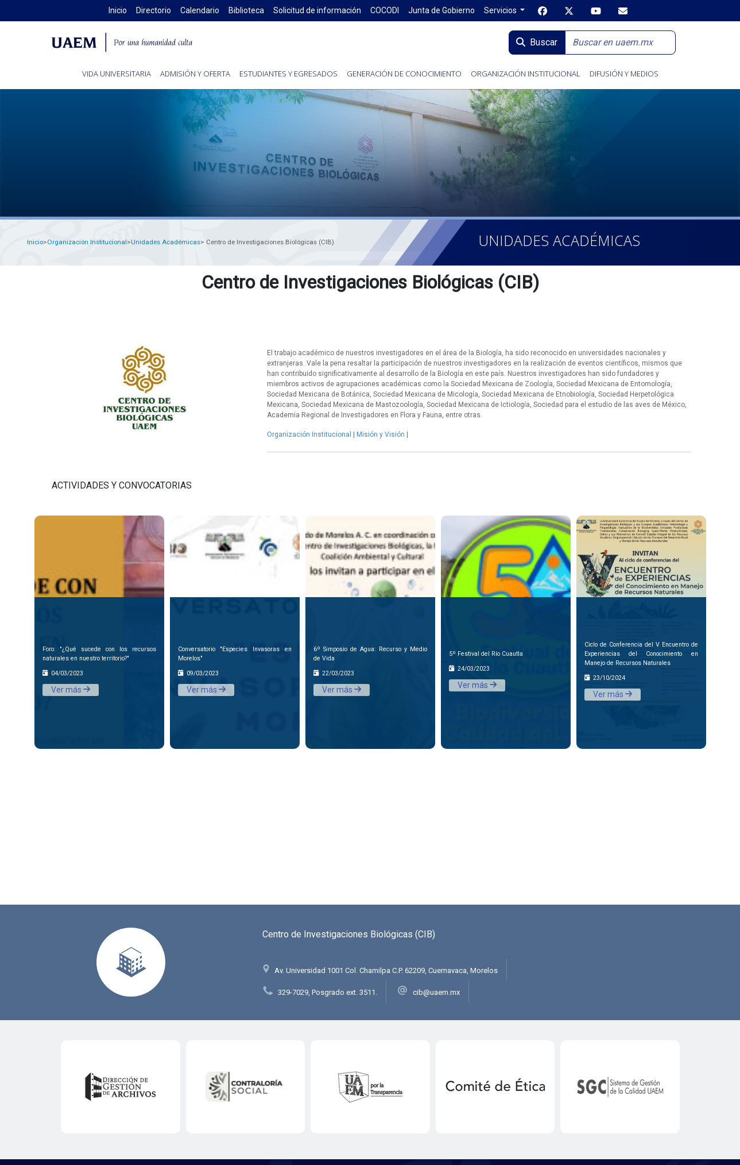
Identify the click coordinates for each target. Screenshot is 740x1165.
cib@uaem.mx (436, 992)
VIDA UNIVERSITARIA (116, 73)
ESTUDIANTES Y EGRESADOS (288, 73)
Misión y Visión (381, 434)
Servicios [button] (501, 10)
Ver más (70, 689)
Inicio (35, 242)
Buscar (536, 42)
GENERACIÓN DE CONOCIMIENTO (404, 73)
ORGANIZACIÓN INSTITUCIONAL (525, 73)
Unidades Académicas (165, 242)
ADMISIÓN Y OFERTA (195, 73)
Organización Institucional (87, 242)
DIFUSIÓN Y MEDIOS (624, 73)
